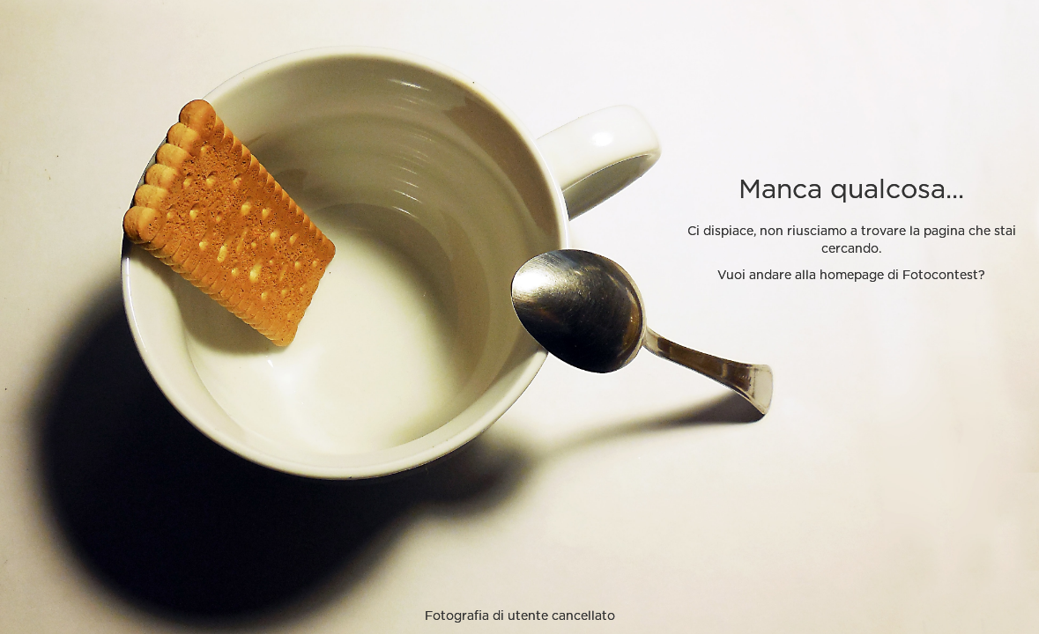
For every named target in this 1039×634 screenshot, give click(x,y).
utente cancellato (561, 616)
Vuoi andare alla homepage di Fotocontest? (851, 275)
